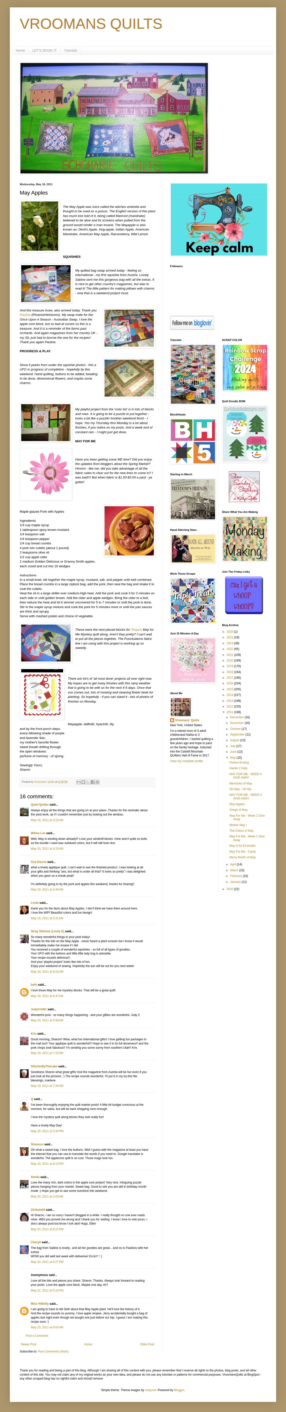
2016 (230, 683)
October (235, 729)
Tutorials (70, 50)
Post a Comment (37, 1335)
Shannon (37, 1144)
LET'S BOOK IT (44, 50)
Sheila (35, 1177)
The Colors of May (241, 830)
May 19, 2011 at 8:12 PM (47, 1164)
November (237, 723)
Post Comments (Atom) (53, 1351)
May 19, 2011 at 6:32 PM (47, 1131)
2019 (230, 666)
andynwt (150, 1390)
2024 (230, 637)
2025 (230, 631)
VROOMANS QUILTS (91, 23)
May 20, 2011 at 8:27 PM (47, 1262)
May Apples (237, 804)
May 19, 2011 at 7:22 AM (47, 1053)
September (237, 734)
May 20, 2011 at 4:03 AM (47, 1196)
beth (34, 984)
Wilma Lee (38, 833)
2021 (230, 655)
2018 (230, 672)
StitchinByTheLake (44, 1066)
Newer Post (28, 1344)
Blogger (179, 1390)
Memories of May (240, 783)
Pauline (25, 315)
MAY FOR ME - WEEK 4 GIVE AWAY (245, 775)
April (233, 864)
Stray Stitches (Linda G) (47, 931)
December (237, 717)
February (236, 876)
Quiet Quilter (40, 804)
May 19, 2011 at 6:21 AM (47, 971)
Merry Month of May (242, 857)
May (233, 757)
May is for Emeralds (242, 845)
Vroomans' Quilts (187, 720)
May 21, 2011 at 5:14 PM (47, 1290)
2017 (230, 677)
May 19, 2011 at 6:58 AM (47, 1020)
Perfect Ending (239, 762)
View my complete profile (186, 761)
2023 (230, 643)
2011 (230, 712)
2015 (230, 689)
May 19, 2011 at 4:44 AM (47, 889)
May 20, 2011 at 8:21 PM (47, 1229)
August (235, 740)
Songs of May (238, 810)
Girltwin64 (38, 1210)
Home (20, 50)
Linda (35, 903)
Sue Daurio (38, 862)
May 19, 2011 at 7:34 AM (47, 1086)
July (233, 746)
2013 (230, 701)
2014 (230, 695)
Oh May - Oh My (240, 789)
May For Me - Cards (242, 851)
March (234, 870)
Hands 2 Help (238, 768)
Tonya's (136, 629)
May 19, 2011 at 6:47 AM (47, 996)
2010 (230, 889)
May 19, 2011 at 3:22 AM (47, 820)
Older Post (147, 1344)
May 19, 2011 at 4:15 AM (47, 848)
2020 (230, 660)
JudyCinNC (39, 1009)
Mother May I (238, 825)
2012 (230, 706)
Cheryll (36, 1242)
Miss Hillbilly (40, 1303)
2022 (230, 649)
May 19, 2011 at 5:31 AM (47, 918)
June (233, 751)
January (235, 882)
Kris (33, 1033)
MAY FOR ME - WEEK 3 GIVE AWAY (245, 796)
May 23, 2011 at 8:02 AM (47, 1327)
